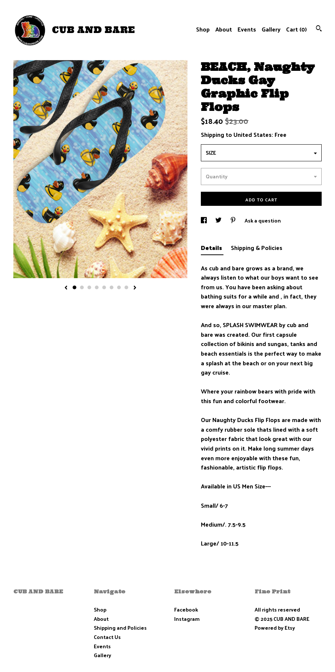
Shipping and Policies (120, 627)
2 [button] (82, 287)
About (223, 29)
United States (252, 134)
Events (247, 29)
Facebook (186, 609)
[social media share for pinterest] (233, 220)
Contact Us (107, 637)
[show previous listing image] (66, 288)
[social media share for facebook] (204, 220)
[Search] (319, 29)
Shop (203, 29)
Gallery (271, 29)
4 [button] (97, 287)
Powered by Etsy (275, 627)
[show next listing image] (135, 288)
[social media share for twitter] (219, 220)
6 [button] (111, 287)
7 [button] (119, 287)
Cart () (296, 29)
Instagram (187, 618)
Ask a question (263, 220)
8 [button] (126, 287)
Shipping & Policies (256, 247)
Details (212, 247)
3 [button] (89, 287)
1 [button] (74, 287)
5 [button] (104, 287)
